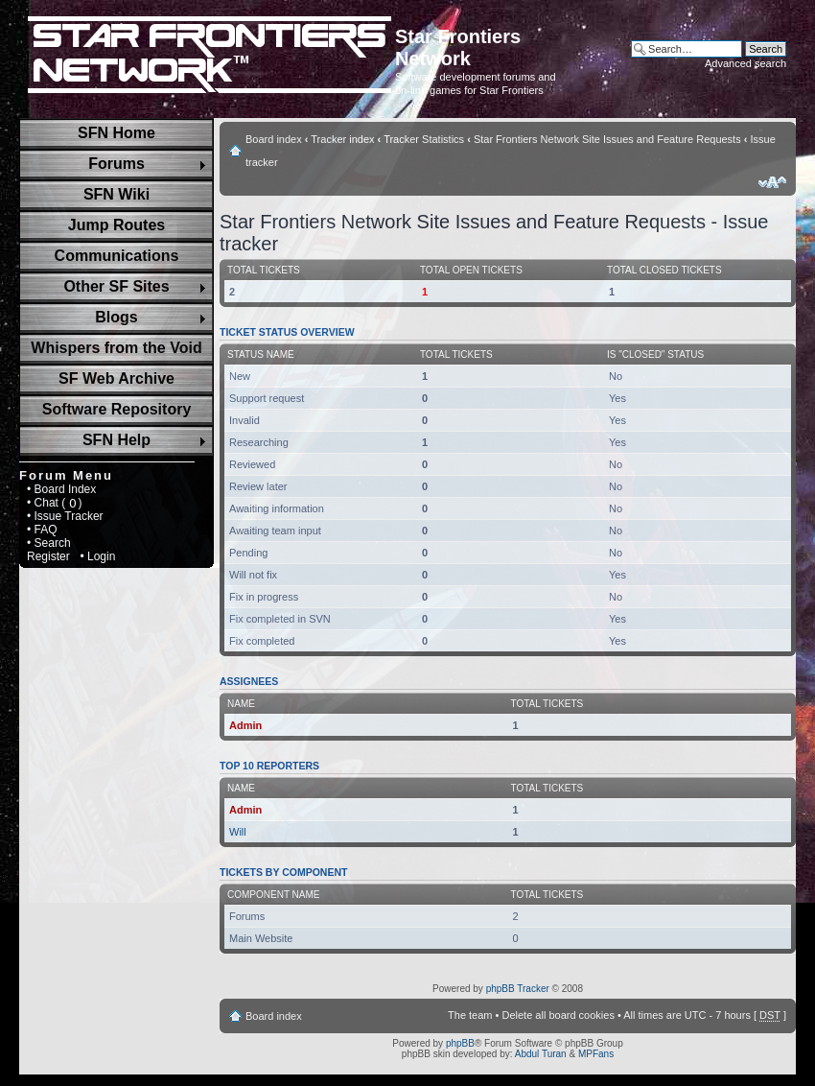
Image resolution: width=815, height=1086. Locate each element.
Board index (273, 139)
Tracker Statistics (424, 139)
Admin (245, 725)
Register (48, 556)
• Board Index (61, 489)
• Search (49, 543)
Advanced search (745, 63)
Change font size (772, 182)
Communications (117, 256)
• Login (97, 556)
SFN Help (116, 440)
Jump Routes (116, 225)
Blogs (116, 317)
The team (470, 1015)
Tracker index (342, 139)
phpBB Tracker (517, 988)
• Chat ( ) (54, 502)
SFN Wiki (116, 194)
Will (237, 832)
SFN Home (116, 133)
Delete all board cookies (557, 1015)
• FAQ (42, 529)
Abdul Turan (541, 1054)
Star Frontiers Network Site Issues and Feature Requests (607, 139)
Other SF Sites (116, 286)
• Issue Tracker (65, 516)
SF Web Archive (116, 378)
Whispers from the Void (116, 348)
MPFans (596, 1054)
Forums (116, 163)
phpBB (460, 1043)
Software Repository (117, 409)
